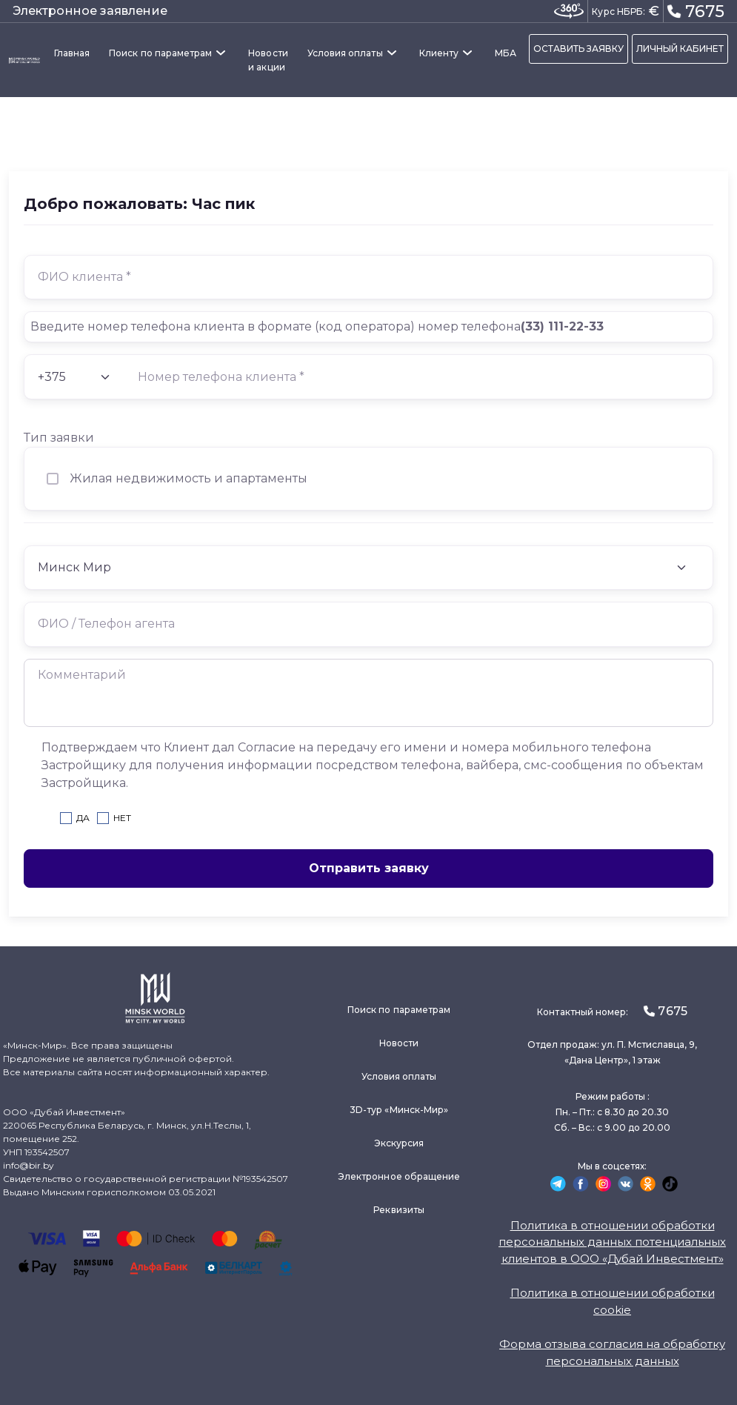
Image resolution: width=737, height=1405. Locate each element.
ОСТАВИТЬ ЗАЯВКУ (578, 48)
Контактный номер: (612, 1011)
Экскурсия (399, 1143)
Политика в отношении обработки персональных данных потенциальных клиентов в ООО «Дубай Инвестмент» (612, 1242)
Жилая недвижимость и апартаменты (188, 478)
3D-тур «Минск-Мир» (399, 1109)
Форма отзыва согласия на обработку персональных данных (612, 1352)
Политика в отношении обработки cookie (612, 1301)
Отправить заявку (369, 868)
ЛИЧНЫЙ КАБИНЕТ (680, 48)
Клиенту (438, 53)
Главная (72, 53)
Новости (398, 1043)
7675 (695, 10)
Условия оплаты (345, 53)
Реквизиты (398, 1209)
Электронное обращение (399, 1176)
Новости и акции (267, 60)
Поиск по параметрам (160, 53)
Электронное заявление (90, 11)
